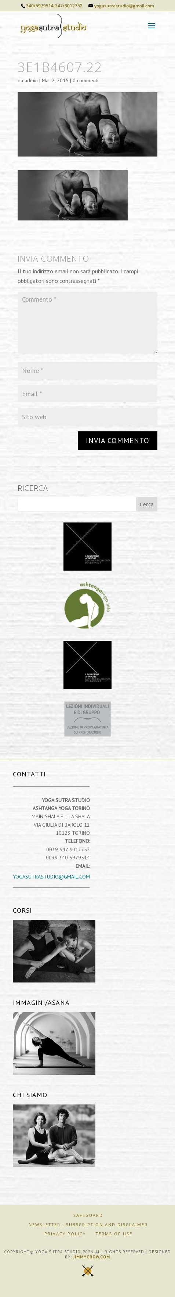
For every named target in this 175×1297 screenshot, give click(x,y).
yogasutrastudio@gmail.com (51, 876)
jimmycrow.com (91, 1257)
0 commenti (85, 80)
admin (31, 80)
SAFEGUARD (88, 1215)
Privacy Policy (65, 1233)
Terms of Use (114, 1233)
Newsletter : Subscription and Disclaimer (88, 1224)
